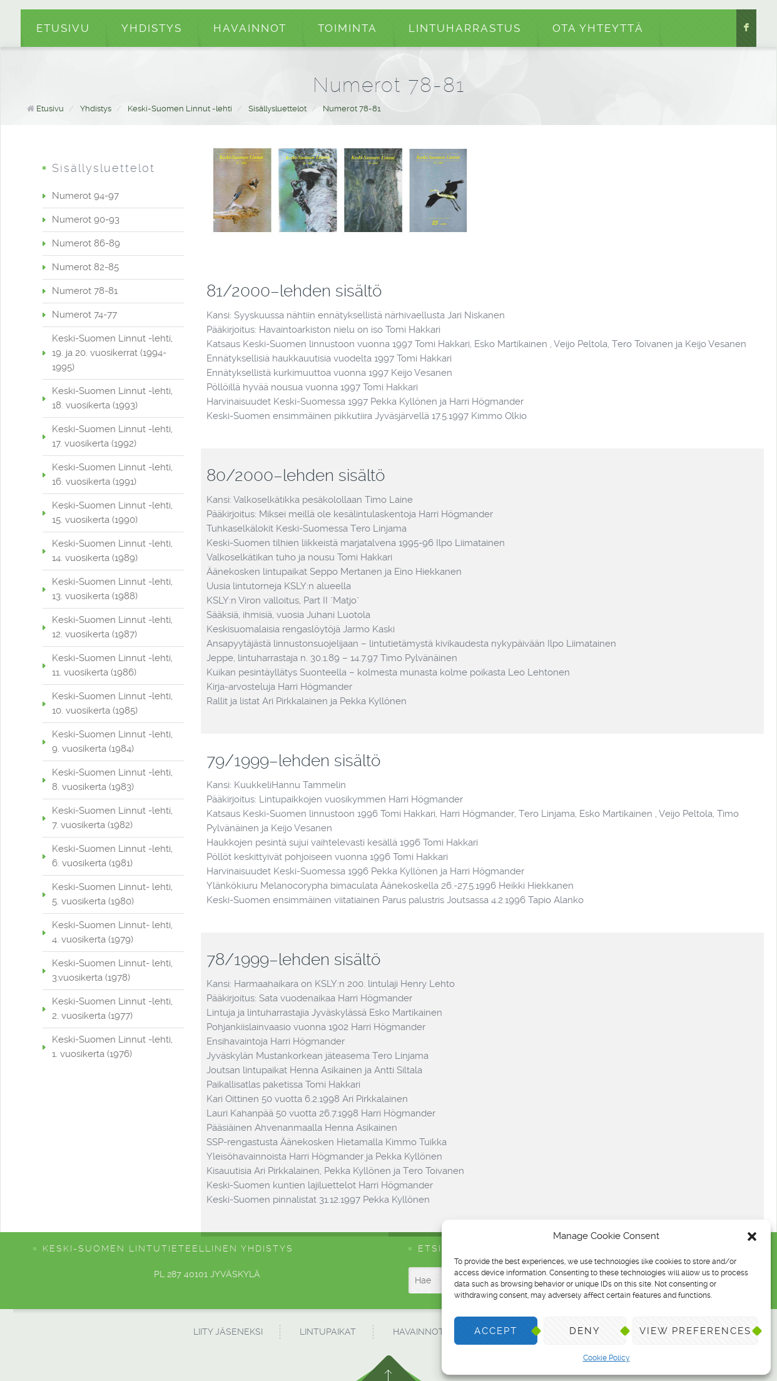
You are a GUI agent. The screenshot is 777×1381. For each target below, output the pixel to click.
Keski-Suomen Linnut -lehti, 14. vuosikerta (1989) (112, 551)
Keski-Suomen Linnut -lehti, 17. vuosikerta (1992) (112, 436)
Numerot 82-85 (85, 267)
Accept (495, 1331)
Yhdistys (151, 28)
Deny (585, 1331)
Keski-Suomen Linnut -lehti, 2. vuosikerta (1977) (112, 1008)
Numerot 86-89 (86, 243)
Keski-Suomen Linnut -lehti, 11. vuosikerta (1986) (112, 665)
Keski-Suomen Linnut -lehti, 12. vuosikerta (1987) (112, 627)
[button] (752, 1236)
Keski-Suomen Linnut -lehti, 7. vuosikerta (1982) (112, 818)
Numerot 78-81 (352, 108)
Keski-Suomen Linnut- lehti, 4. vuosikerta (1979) (112, 932)
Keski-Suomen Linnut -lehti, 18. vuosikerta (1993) (112, 398)
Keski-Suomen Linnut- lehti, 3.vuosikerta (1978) (112, 970)
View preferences (695, 1331)
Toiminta (347, 28)
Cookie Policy (606, 1357)
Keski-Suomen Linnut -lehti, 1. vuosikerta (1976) (112, 1047)
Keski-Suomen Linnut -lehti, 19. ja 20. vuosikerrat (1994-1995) (112, 353)
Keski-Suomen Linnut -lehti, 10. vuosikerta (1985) (112, 703)
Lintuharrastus (465, 28)
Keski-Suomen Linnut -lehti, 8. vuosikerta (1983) (112, 779)
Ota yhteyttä (598, 28)
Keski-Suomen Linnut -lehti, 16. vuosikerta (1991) (112, 474)
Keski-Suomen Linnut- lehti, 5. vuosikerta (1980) (112, 894)
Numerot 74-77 (84, 314)
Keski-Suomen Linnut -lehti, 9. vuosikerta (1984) (112, 741)
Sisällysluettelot (277, 108)
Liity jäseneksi (228, 1332)
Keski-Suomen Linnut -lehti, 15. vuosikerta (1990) (112, 512)
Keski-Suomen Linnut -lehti (180, 108)
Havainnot (250, 28)
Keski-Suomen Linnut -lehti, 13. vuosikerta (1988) (112, 589)
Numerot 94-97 (85, 195)
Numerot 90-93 (85, 219)
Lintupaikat (328, 1332)
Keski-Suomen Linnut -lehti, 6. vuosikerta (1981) (112, 856)
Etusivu (63, 28)
